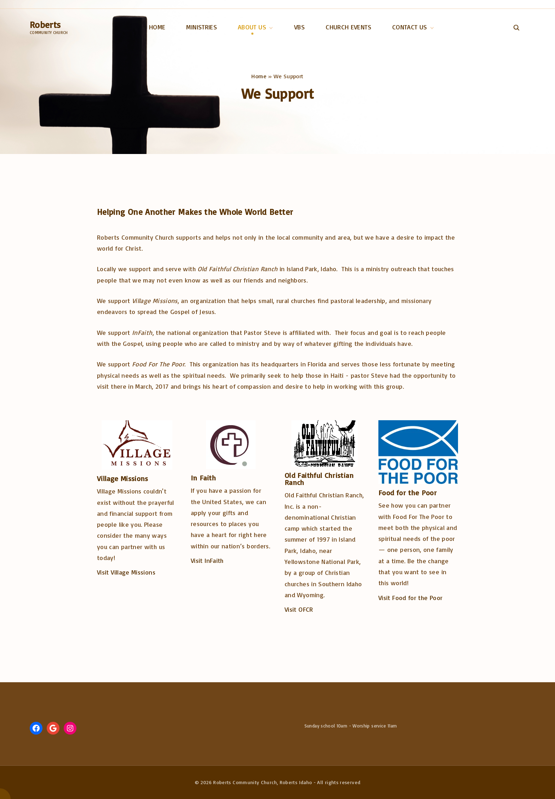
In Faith (203, 477)
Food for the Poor (407, 492)
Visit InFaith (207, 560)
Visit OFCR (299, 609)
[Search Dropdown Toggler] (516, 27)
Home (258, 76)
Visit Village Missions (126, 572)
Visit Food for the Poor (410, 597)
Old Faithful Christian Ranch (319, 479)
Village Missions (122, 478)
